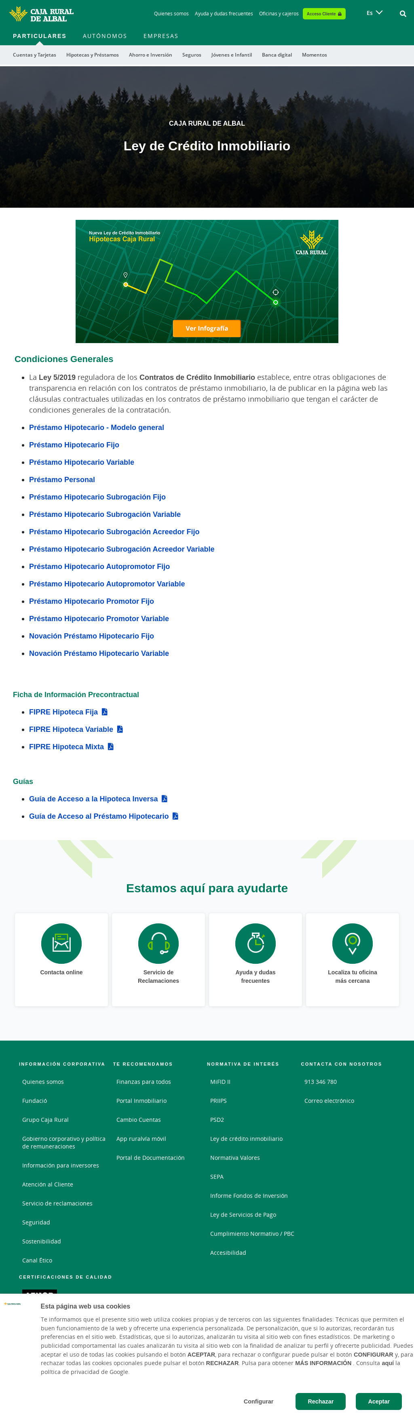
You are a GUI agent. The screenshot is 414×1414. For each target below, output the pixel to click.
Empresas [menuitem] (161, 36)
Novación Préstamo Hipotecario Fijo (91, 636)
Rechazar (321, 1401)
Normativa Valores (235, 1157)
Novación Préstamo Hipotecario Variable (99, 653)
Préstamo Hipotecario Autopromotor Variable (107, 583)
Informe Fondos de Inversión (249, 1195)
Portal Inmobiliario (141, 1100)
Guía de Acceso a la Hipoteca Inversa (93, 798)
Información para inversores (60, 1165)
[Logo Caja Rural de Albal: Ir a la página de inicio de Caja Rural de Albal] (41, 13)
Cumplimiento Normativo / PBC (252, 1233)
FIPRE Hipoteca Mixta (66, 746)
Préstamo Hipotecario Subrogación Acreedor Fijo (114, 531)
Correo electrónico (329, 1100)
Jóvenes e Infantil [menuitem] (231, 54)
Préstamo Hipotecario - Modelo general (96, 427)
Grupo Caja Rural (45, 1119)
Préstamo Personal (62, 479)
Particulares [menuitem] (40, 36)
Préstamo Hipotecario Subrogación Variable (105, 514)
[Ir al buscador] (403, 14)
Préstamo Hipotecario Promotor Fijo (91, 601)
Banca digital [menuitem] (277, 54)
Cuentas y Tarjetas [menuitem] (34, 54)
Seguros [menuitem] (191, 54)
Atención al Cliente (47, 1184)
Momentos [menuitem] (314, 54)
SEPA (217, 1176)
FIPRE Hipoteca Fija (63, 711)
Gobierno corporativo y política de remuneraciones (64, 1142)
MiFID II (220, 1081)
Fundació (34, 1100)
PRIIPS (218, 1100)
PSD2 (217, 1119)
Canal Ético (37, 1260)
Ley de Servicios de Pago (243, 1214)
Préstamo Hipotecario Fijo (74, 444)
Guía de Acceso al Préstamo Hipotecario (99, 816)
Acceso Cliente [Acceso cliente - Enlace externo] (321, 14)
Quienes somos (43, 1081)
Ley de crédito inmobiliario (246, 1138)
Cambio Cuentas (138, 1119)
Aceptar (379, 1401)
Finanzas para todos (143, 1081)
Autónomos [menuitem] (105, 36)
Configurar (259, 1401)
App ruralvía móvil (141, 1138)
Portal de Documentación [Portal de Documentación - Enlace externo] (150, 1157)
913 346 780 (320, 1081)
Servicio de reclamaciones (57, 1203)
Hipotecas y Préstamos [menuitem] (92, 54)
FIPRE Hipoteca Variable (71, 729)
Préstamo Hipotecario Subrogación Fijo (97, 497)
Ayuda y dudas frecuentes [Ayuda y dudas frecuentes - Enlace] (224, 13)
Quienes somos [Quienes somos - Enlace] (171, 13)
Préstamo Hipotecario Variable (81, 462)
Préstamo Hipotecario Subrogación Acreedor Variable (121, 549)
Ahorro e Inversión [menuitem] (150, 54)
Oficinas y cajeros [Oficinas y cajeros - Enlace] (279, 13)
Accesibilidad (228, 1252)
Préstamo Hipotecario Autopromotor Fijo (99, 566)
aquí (388, 1363)
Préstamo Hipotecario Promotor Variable (99, 618)
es (370, 13)
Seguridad (36, 1222)
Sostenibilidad (41, 1241)
